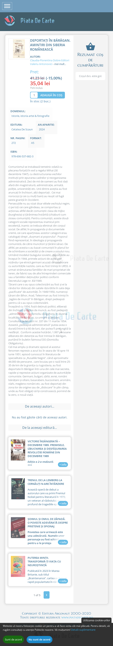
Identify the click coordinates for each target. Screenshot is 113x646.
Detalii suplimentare (83, 631)
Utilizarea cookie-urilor (96, 621)
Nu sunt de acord (39, 640)
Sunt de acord (13, 640)
